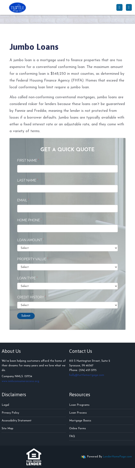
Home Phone (29, 220)
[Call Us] (119, 7)
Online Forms (77, 428)
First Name (28, 160)
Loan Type (27, 278)
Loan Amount (30, 240)
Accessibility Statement (17, 420)
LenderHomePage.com (117, 456)
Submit (25, 315)
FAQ (72, 436)
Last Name (27, 180)
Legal (5, 405)
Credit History (31, 297)
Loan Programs (79, 405)
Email (23, 200)
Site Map (7, 428)
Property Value (32, 259)
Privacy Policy (10, 412)
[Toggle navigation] (129, 7)
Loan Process (78, 412)
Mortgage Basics (80, 420)
